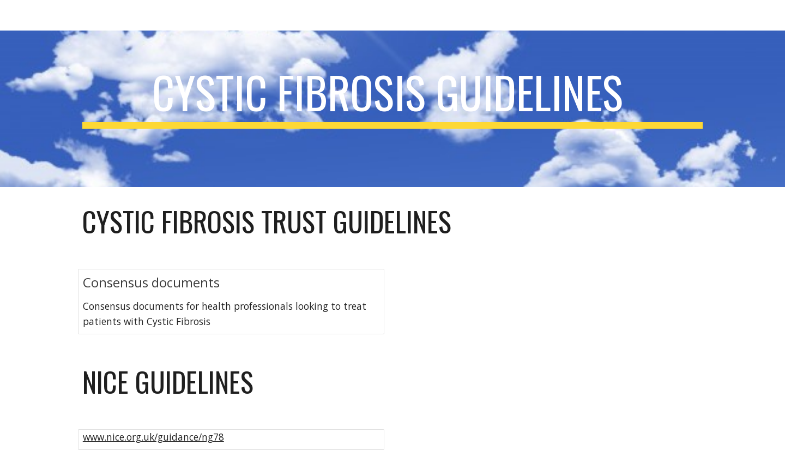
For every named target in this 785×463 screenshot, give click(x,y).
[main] (392, 109)
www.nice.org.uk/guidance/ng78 (153, 436)
